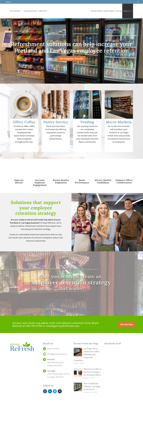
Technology (121, 420)
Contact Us (127, 11)
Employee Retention (121, 417)
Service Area (121, 426)
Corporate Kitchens (30, 11)
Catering (119, 11)
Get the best (126, 324)
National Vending (96, 11)
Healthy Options (109, 11)
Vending (23, 25)
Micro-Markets (16, 11)
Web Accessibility (121, 429)
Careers (121, 414)
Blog (121, 423)
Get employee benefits (71, 58)
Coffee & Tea (43, 11)
